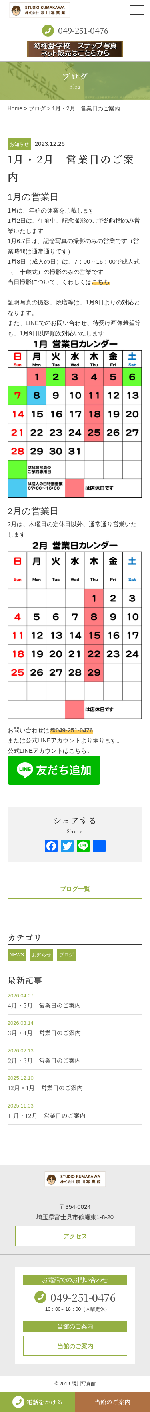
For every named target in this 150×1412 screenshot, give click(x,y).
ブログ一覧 (75, 888)
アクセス (75, 1236)
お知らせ (19, 144)
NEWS (17, 955)
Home (15, 108)
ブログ (37, 108)
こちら (101, 281)
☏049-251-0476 (71, 730)
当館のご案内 (75, 1346)
